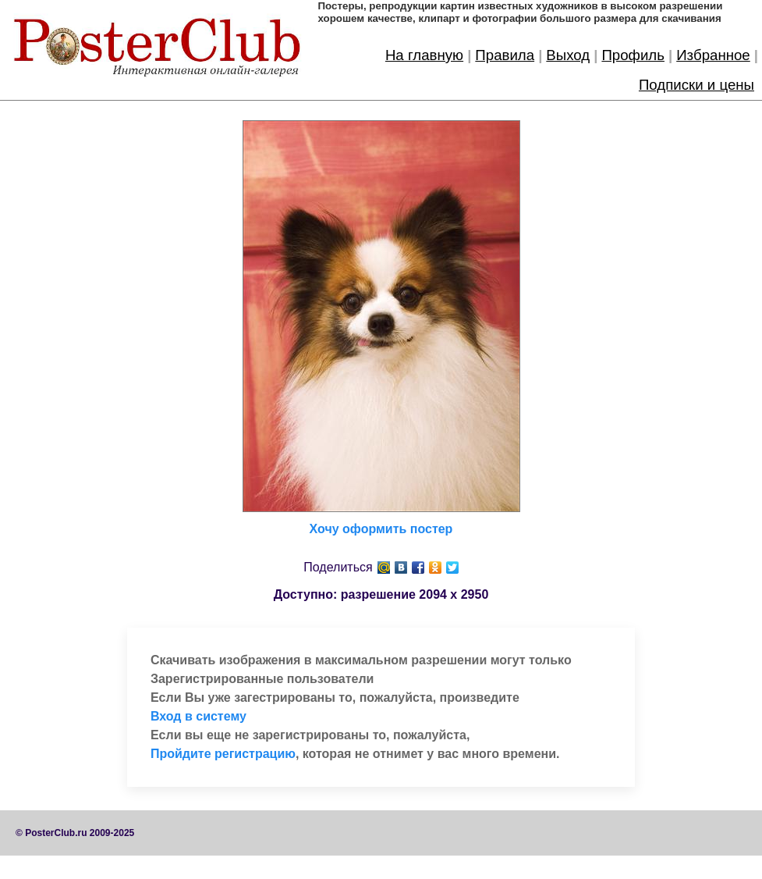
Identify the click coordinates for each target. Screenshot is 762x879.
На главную (424, 55)
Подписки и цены (696, 85)
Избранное (713, 55)
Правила (504, 55)
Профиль (633, 55)
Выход (568, 55)
